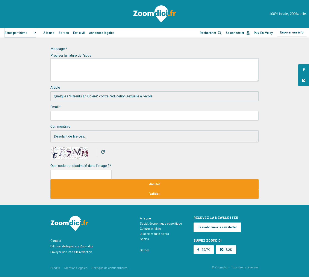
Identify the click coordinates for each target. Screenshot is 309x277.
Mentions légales (75, 268)
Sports (144, 239)
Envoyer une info (292, 32)
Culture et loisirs (151, 228)
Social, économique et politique (161, 223)
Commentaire (60, 126)
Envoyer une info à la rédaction (71, 252)
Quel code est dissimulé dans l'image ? (79, 166)
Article (55, 87)
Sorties (64, 33)
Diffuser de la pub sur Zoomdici (71, 246)
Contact (55, 240)
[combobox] (20, 33)
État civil (79, 33)
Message (57, 49)
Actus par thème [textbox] (16, 33)
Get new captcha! (103, 152)
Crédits (55, 268)
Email (54, 107)
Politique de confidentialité (109, 268)
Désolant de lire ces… (154, 136)
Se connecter (235, 33)
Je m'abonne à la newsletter (217, 227)
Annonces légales (101, 33)
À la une (48, 33)
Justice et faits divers (154, 234)
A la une (145, 218)
